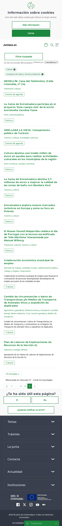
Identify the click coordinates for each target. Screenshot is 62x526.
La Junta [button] (13, 447)
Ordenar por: (38, 62)
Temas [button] (12, 422)
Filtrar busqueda (23, 56)
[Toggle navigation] (20, 44)
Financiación (25, 271)
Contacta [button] (14, 459)
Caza (28, 313)
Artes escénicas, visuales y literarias (19, 163)
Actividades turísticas (29, 137)
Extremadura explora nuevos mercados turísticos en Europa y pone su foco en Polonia (29, 208)
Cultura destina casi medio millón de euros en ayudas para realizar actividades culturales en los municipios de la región (31, 156)
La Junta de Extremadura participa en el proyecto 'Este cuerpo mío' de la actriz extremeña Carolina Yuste (30, 107)
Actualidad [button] (15, 472)
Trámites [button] (14, 434)
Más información (31, 25)
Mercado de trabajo (12, 268)
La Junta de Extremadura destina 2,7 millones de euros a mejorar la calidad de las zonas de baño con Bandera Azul (30, 182)
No (44, 400)
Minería (24, 349)
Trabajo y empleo (11, 271)
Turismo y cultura (11, 137)
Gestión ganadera (39, 313)
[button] (46, 45)
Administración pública (48, 268)
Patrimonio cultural (12, 88)
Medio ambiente (18, 313)
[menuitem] (18, 504)
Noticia (9, 120)
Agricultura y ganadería (14, 310)
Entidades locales (29, 268)
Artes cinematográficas (14, 114)
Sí (17, 400)
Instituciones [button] (16, 485)
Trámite (9, 286)
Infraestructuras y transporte (37, 310)
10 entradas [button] (14, 374)
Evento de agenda (14, 94)
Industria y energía (12, 349)
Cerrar (31, 33)
